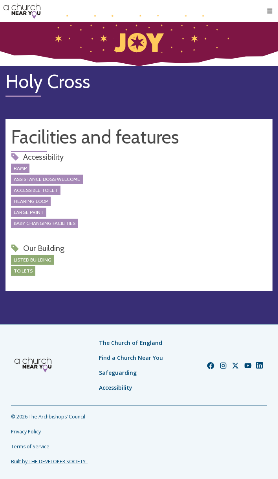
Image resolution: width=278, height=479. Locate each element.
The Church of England (130, 342)
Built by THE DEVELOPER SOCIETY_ (49, 461)
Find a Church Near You (131, 357)
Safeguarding (118, 372)
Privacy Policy (26, 431)
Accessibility (115, 387)
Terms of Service (30, 446)
